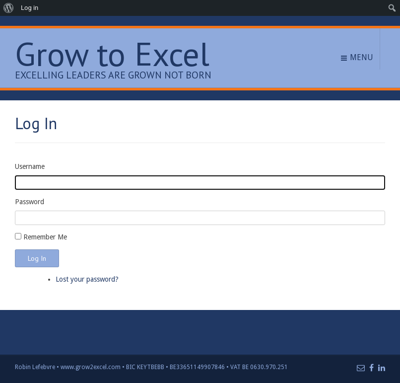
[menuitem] (8, 8)
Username (30, 166)
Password (29, 202)
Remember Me (45, 237)
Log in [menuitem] (29, 7)
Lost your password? (87, 279)
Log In (37, 258)
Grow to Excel (112, 54)
